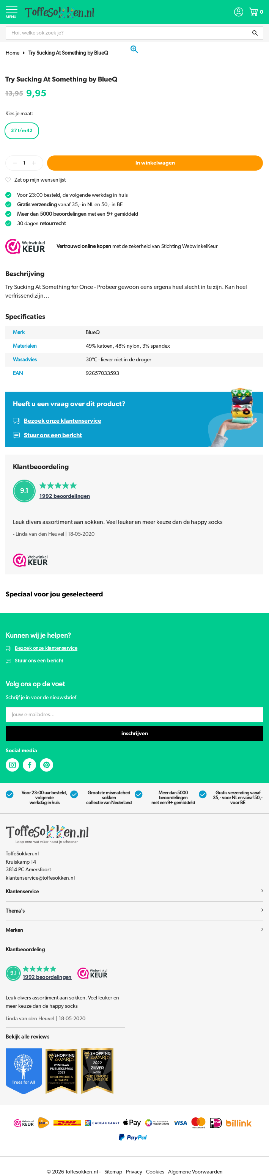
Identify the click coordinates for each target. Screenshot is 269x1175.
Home (12, 53)
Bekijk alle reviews (27, 1037)
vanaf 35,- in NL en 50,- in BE (70, 204)
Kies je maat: (19, 113)
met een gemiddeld (77, 214)
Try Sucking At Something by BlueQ (68, 53)
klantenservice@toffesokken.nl (40, 878)
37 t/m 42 (22, 130)
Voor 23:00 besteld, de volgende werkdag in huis (72, 195)
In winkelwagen (155, 163)
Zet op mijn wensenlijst (40, 180)
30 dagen (41, 223)
